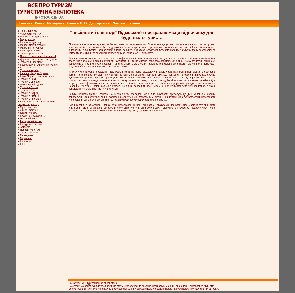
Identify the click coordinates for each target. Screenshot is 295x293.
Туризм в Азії (27, 90)
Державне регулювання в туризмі (39, 59)
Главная (25, 23)
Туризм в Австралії (30, 98)
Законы (119, 23)
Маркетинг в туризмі (31, 47)
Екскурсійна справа (31, 124)
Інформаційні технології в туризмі (39, 64)
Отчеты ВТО (77, 23)
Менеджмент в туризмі (33, 45)
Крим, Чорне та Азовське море (37, 76)
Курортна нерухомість (32, 115)
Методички (55, 23)
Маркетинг (26, 138)
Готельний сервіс (29, 118)
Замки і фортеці (29, 110)
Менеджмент (27, 135)
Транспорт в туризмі (31, 53)
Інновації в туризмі (30, 50)
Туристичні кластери (31, 62)
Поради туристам (30, 129)
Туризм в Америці (30, 96)
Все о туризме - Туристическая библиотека (93, 283)
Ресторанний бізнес (31, 121)
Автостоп (25, 127)
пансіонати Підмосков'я (140, 52)
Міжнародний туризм (32, 84)
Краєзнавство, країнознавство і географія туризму (36, 103)
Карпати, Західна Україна (34, 73)
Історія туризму (28, 112)
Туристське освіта (30, 132)
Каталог (134, 23)
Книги (39, 23)
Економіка (25, 141)
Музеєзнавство (28, 107)
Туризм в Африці (29, 93)
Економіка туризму (30, 42)
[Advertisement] (205, 11)
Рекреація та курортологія (34, 36)
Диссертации (99, 23)
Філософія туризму (31, 33)
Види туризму (28, 39)
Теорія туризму (28, 30)
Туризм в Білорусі (30, 81)
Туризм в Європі (29, 87)
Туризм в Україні (29, 70)
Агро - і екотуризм (30, 67)
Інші (22, 144)
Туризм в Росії (28, 79)
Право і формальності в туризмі (38, 56)
